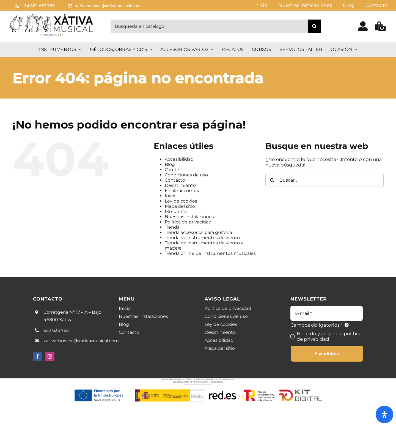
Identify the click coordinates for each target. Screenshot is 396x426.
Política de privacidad (188, 222)
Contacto (175, 180)
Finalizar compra (182, 190)
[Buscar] (314, 26)
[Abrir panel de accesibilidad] (384, 414)
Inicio (171, 195)
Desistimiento (180, 185)
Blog (170, 164)
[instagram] (49, 356)
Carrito (172, 169)
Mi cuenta (176, 211)
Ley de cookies (181, 201)
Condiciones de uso (186, 175)
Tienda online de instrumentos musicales (210, 253)
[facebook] (37, 356)
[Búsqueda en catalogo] (209, 26)
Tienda (172, 227)
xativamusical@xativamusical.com (81, 340)
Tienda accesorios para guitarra (198, 232)
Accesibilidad (179, 159)
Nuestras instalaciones (189, 216)
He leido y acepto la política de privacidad (329, 336)
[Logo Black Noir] (52, 15)
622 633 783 (56, 330)
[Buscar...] (324, 180)
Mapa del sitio (180, 206)
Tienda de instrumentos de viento (202, 237)
